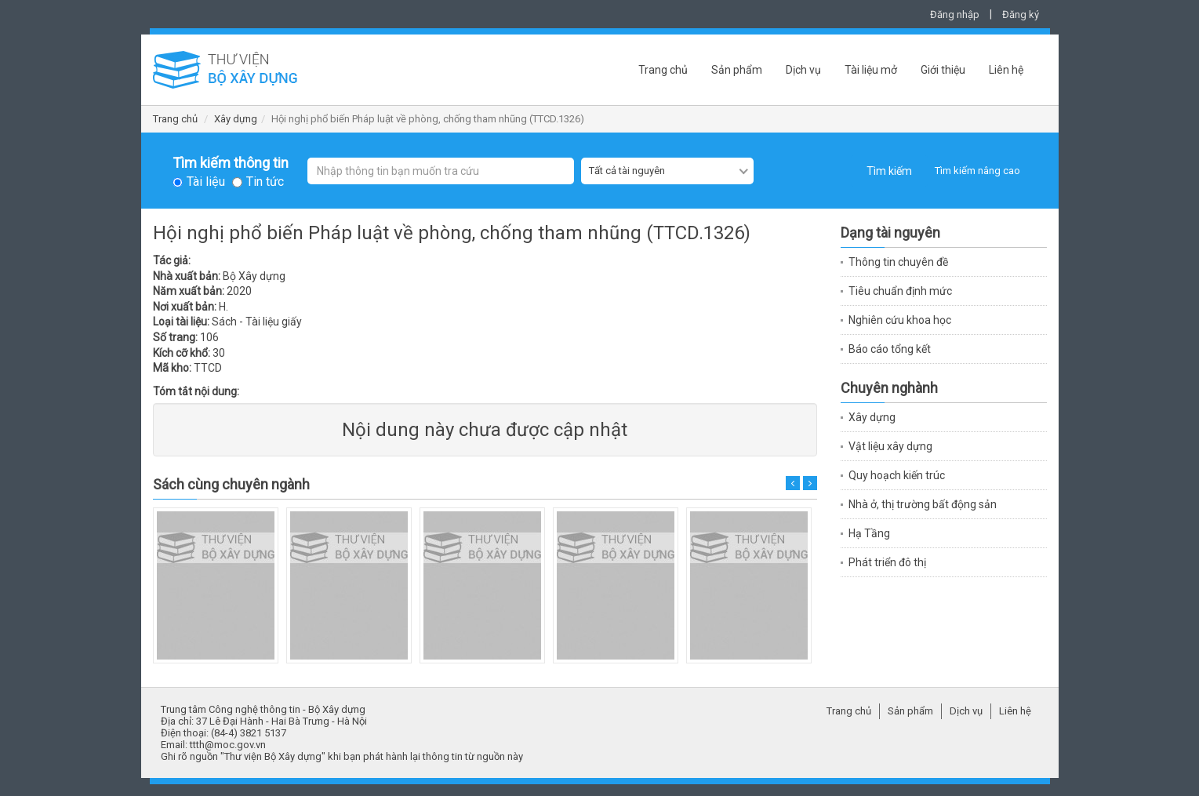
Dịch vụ (803, 70)
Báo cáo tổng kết (889, 349)
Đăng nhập (954, 14)
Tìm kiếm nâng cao (977, 170)
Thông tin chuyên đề (898, 262)
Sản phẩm (736, 70)
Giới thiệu (943, 70)
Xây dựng (235, 119)
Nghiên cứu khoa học (899, 320)
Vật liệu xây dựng (890, 446)
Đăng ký (1020, 14)
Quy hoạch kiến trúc (896, 475)
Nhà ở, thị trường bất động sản (922, 504)
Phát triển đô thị (887, 562)
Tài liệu (206, 182)
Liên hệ (1006, 70)
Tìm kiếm (889, 171)
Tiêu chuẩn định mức (900, 291)
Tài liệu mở (871, 70)
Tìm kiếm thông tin (231, 163)
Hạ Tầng (869, 533)
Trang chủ (663, 70)
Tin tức (265, 182)
